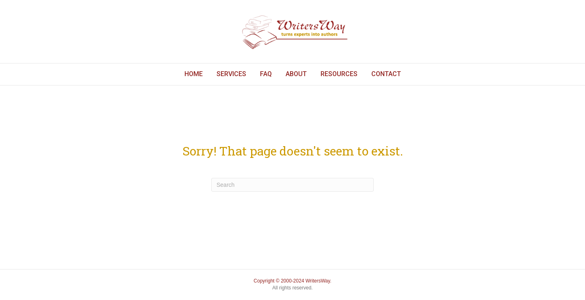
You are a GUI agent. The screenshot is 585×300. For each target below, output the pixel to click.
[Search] (292, 185)
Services (231, 74)
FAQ (266, 74)
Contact (386, 74)
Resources (339, 74)
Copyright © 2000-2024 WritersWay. (292, 281)
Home (193, 74)
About (296, 74)
